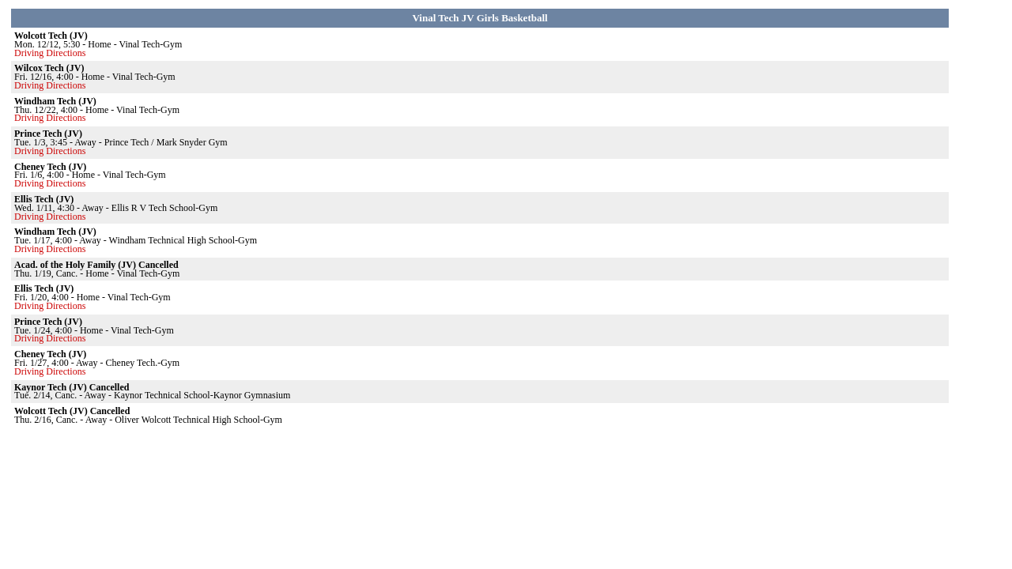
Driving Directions (49, 52)
